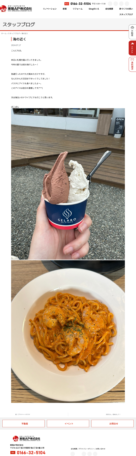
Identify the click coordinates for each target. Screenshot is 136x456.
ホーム (3, 33)
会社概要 (110, 8)
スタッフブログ (126, 14)
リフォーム (79, 8)
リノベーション (51, 8)
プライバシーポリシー (86, 449)
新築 (66, 8)
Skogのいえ (95, 8)
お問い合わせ (100, 449)
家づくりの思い (126, 8)
